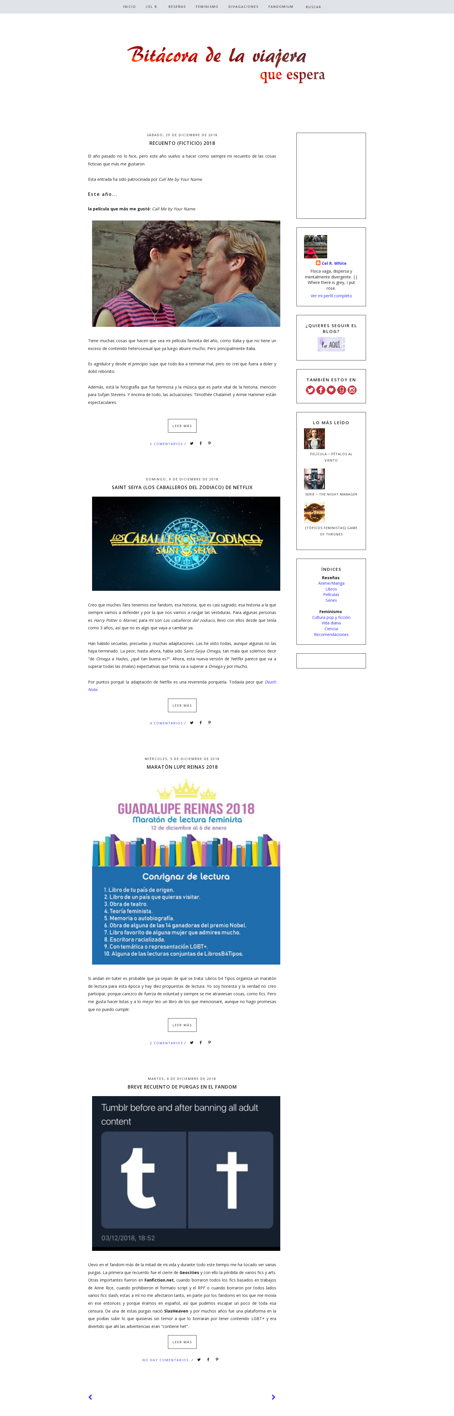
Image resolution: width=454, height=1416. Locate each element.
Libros (331, 589)
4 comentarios (167, 723)
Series (331, 600)
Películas (331, 594)
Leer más (182, 426)
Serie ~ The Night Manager (331, 494)
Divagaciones (243, 6)
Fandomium (281, 6)
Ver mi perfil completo (331, 295)
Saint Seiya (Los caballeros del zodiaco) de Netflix (182, 487)
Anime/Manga (331, 583)
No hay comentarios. (167, 1360)
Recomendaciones (331, 634)
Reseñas (177, 6)
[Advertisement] (331, 175)
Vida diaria (331, 623)
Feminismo (207, 6)
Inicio (129, 6)
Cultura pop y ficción (331, 617)
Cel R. (152, 6)
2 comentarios (167, 443)
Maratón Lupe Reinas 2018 (182, 767)
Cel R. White (334, 263)
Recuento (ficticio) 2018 (182, 143)
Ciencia (331, 628)
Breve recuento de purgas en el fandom (182, 1087)
